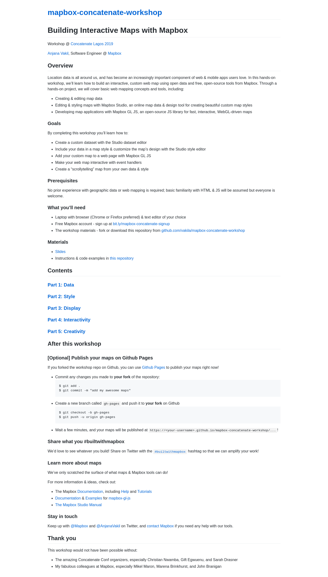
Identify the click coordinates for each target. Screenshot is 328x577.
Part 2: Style (61, 296)
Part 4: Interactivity (69, 319)
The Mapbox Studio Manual (78, 505)
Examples (94, 498)
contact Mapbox (160, 526)
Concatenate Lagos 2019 (92, 44)
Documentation (90, 492)
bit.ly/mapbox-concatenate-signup (141, 224)
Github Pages (153, 367)
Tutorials (144, 492)
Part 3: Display (64, 308)
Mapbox (114, 53)
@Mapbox (79, 526)
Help (125, 492)
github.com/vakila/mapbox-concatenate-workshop (203, 230)
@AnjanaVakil (108, 526)
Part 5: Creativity (67, 331)
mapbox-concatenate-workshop (105, 12)
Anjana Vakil (58, 53)
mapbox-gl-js (120, 498)
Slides (60, 252)
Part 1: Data (61, 284)
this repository (122, 258)
